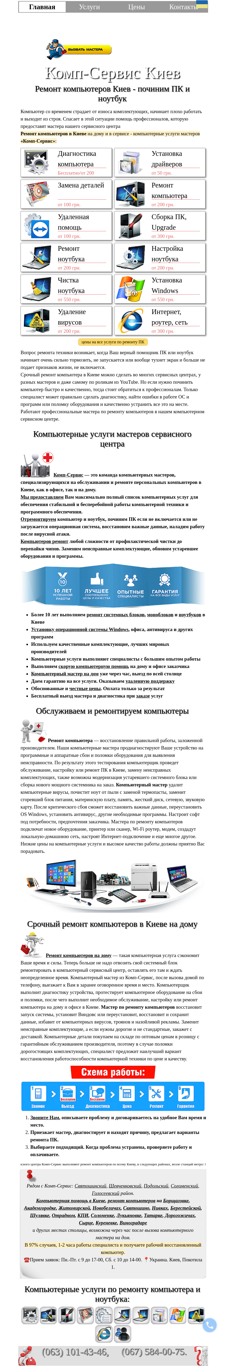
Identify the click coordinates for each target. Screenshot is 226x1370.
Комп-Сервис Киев (112, 72)
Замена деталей (81, 185)
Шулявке (40, 1215)
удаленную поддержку (150, 681)
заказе (143, 696)
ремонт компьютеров (131, 1200)
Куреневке (106, 1222)
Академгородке (40, 1208)
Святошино (136, 1208)
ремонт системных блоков (115, 614)
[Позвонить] (210, 1325)
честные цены (85, 688)
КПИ (83, 1215)
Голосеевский (105, 1193)
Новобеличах (107, 1208)
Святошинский (90, 1186)
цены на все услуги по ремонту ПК (112, 342)
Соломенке (102, 1215)
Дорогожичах (180, 1215)
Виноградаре (133, 1222)
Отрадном (63, 1215)
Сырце (86, 1222)
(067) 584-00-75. (154, 1351)
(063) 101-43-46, (75, 1351)
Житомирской (74, 1208)
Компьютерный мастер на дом (65, 673)
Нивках (160, 1208)
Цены (136, 7)
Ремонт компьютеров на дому (79, 955)
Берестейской (185, 1208)
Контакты (183, 7)
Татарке (153, 1215)
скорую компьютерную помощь (94, 666)
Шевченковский (125, 1186)
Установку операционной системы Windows (79, 629)
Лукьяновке (129, 1215)
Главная (42, 7)
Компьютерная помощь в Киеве (70, 1200)
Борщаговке (176, 1200)
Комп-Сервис (68, 475)
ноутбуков (190, 614)
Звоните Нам (44, 1117)
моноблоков (160, 614)
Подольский (156, 1186)
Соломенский (184, 1186)
